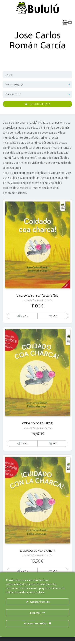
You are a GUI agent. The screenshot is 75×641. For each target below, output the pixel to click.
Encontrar (37, 103)
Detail (24, 316)
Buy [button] (55, 316)
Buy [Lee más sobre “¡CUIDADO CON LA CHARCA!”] (55, 571)
